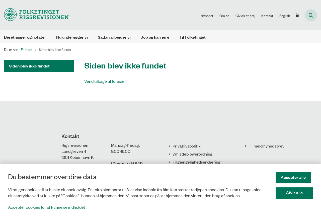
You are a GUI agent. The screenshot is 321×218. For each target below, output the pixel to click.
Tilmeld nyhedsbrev (266, 146)
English (284, 16)
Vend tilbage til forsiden (105, 81)
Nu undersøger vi (72, 37)
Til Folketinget (192, 37)
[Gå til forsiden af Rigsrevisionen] (34, 15)
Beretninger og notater (25, 37)
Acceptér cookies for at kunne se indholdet (46, 207)
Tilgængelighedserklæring (196, 162)
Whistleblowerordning (192, 154)
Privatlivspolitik (187, 146)
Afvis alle (295, 192)
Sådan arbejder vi (114, 37)
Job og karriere (155, 37)
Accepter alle (295, 177)
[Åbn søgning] (311, 15)
